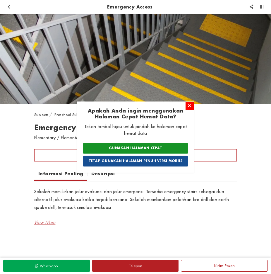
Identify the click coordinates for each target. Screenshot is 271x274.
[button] (44, 222)
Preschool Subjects (70, 114)
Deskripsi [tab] (103, 173)
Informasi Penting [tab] (60, 173)
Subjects (41, 114)
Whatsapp (46, 265)
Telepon (135, 265)
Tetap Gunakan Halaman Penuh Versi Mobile (136, 161)
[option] (135, 59)
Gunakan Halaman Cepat (135, 148)
